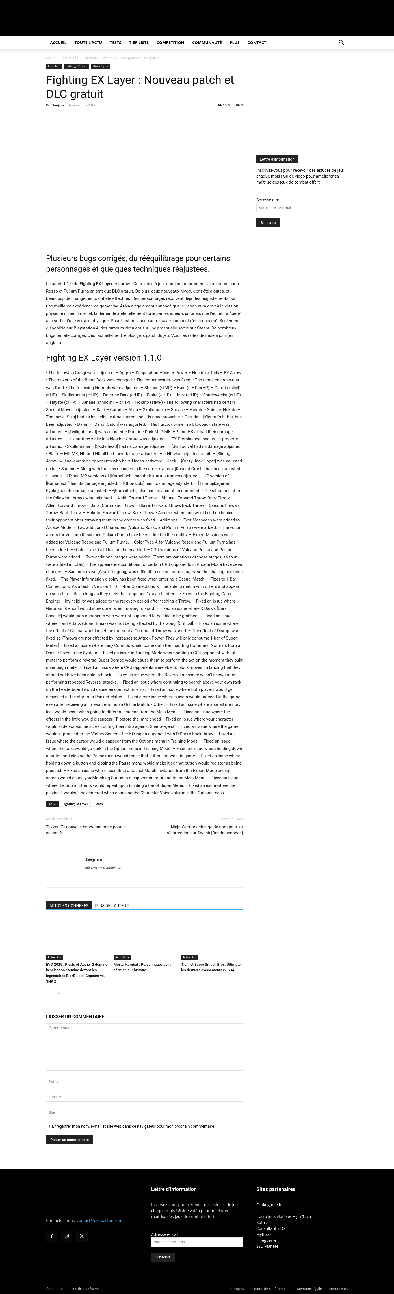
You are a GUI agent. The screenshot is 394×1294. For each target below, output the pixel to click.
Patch (98, 804)
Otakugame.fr (269, 1204)
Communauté (207, 42)
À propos (237, 1288)
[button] (341, 43)
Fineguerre (266, 1240)
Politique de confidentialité (270, 1288)
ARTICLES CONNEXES (68, 906)
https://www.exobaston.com (104, 867)
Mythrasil (264, 1234)
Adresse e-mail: (270, 199)
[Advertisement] (303, 103)
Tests (115, 42)
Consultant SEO (270, 1228)
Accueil (58, 42)
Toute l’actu (88, 42)
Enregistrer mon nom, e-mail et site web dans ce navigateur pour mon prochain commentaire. (133, 1126)
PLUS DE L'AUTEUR (112, 906)
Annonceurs (338, 1288)
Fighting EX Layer (76, 66)
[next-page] (58, 992)
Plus (235, 42)
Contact (257, 42)
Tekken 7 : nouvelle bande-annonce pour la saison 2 (86, 829)
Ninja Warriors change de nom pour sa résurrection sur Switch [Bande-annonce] (205, 829)
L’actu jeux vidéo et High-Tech (283, 1216)
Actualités (70, 58)
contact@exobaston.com (99, 1220)
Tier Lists (139, 42)
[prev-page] (49, 992)
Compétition (170, 42)
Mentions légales (310, 1288)
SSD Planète (267, 1246)
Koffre (262, 1222)
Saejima (58, 105)
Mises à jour (100, 66)
